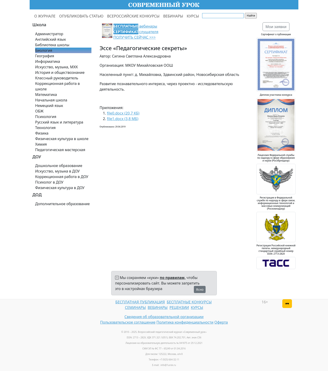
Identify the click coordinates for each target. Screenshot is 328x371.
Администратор (49, 33)
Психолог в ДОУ (49, 182)
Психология (45, 116)
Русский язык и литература (59, 122)
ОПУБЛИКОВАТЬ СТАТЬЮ (81, 16)
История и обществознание (60, 72)
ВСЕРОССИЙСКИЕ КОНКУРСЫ (133, 16)
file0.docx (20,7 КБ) (123, 113)
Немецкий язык (49, 105)
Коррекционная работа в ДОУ (61, 176)
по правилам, (173, 277)
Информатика (47, 61)
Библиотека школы (52, 44)
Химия (41, 144)
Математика (46, 94)
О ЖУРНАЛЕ (45, 16)
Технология (45, 127)
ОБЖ (39, 111)
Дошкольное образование (58, 165)
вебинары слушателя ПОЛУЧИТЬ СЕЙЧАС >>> (135, 32)
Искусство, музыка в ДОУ (57, 171)
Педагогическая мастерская (60, 149)
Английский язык (50, 39)
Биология (43, 50)
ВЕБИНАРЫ (173, 16)
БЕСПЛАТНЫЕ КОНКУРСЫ (189, 302)
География (44, 55)
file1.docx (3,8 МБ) (123, 118)
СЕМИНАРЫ (135, 307)
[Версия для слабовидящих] (287, 303)
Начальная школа (51, 100)
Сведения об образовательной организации (164, 316)
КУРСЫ (193, 16)
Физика (41, 133)
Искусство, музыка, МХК (56, 66)
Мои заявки (276, 26)
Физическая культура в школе (61, 138)
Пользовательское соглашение (128, 322)
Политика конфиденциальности (184, 322)
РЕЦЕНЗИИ (179, 307)
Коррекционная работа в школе (57, 86)
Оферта (221, 322)
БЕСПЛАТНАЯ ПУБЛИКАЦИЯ (140, 302)
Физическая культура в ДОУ (60, 187)
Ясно (200, 289)
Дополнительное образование (62, 203)
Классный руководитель (56, 78)
